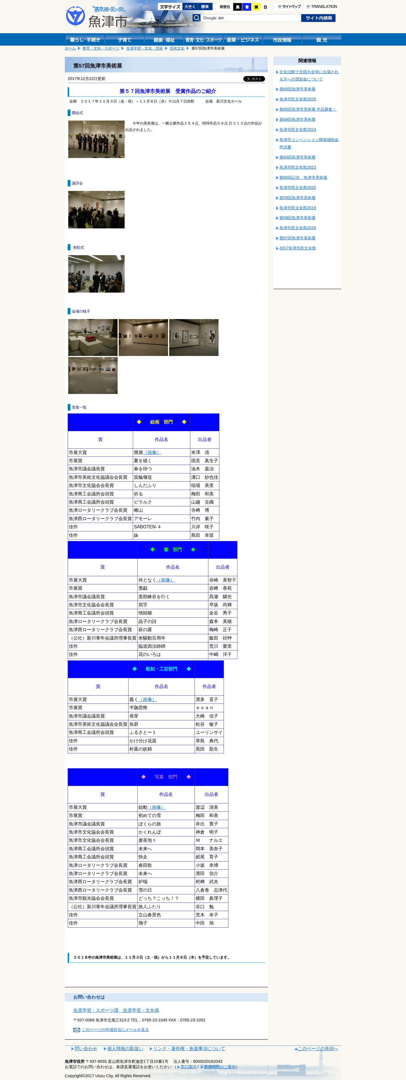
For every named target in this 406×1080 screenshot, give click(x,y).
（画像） (152, 452)
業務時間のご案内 (220, 1067)
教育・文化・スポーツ (101, 48)
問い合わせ (86, 1048)
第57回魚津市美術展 (297, 238)
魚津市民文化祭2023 (297, 167)
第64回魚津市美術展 (297, 119)
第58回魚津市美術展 (297, 217)
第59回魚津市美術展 (297, 197)
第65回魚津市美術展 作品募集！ (307, 109)
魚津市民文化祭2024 (297, 129)
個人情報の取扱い (125, 1048)
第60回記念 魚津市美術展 (303, 177)
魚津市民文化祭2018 (297, 228)
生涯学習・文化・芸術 (144, 48)
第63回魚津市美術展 (297, 157)
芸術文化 (177, 48)
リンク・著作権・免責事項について (189, 1048)
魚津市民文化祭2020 (297, 187)
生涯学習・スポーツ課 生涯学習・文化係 (116, 1010)
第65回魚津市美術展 (297, 89)
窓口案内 (189, 1067)
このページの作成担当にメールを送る (115, 1029)
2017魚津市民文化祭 (297, 248)
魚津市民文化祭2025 (297, 99)
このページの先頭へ (318, 1048)
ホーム (70, 48)
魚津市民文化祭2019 (297, 208)
